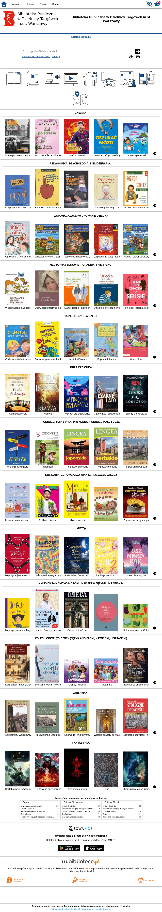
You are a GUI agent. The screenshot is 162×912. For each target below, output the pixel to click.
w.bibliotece (78, 868)
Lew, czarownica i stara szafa (31, 806)
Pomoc (43, 4)
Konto (55, 4)
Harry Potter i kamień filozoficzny (33, 811)
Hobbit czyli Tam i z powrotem (114, 817)
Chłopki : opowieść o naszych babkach (76, 811)
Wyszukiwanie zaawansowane (36, 56)
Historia (30, 4)
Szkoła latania (26, 814)
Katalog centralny (81, 37)
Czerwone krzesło (109, 811)
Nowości (16, 4)
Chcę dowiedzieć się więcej (66, 909)
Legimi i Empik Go (27, 809)
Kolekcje (56, 56)
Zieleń (105, 814)
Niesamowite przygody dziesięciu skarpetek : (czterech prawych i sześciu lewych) (51, 817)
